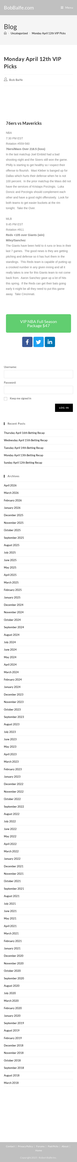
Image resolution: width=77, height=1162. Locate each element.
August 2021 (12, 896)
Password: (10, 382)
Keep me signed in (20, 398)
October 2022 (12, 799)
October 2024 (12, 619)
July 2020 (10, 993)
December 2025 (13, 515)
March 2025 (11, 582)
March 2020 (11, 1000)
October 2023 (12, 709)
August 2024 (12, 634)
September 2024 (14, 627)
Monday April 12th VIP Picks (49, 33)
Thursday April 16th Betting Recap (24, 432)
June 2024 (10, 649)
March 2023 (11, 761)
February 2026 (13, 500)
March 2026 (11, 492)
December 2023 (13, 694)
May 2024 (10, 657)
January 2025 (12, 597)
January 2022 (12, 858)
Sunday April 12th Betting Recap (23, 462)
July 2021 (10, 903)
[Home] (5, 33)
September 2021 (14, 888)
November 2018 (14, 1052)
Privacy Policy (25, 1146)
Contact (10, 1146)
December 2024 (13, 604)
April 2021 (10, 926)
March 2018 (11, 1082)
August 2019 (12, 1030)
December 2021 (13, 866)
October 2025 (12, 530)
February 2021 (13, 941)
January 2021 (12, 948)
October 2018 (12, 1060)
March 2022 (11, 851)
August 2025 (12, 545)
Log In (64, 407)
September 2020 (14, 978)
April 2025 (10, 574)
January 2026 (12, 507)
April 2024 (10, 664)
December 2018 (13, 1045)
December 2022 (13, 784)
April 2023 (10, 754)
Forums (40, 1146)
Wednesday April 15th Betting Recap (25, 440)
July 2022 (10, 821)
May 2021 (10, 918)
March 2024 (11, 672)
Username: (10, 367)
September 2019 (14, 1023)
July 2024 (10, 642)
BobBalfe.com (19, 7)
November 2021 (14, 873)
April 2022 (10, 844)
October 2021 (12, 881)
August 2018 (12, 1075)
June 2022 (10, 829)
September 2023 (14, 717)
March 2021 (11, 933)
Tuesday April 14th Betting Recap (23, 447)
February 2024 (13, 679)
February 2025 (13, 589)
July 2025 (10, 552)
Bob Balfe (16, 79)
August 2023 (12, 724)
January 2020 (12, 1015)
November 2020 (14, 963)
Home (38, 1150)
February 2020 (13, 1008)
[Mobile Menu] (67, 7)
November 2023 (14, 702)
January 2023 (12, 776)
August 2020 (12, 985)
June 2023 (10, 739)
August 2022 (12, 814)
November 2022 (14, 791)
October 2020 (12, 970)
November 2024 (14, 612)
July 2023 (10, 731)
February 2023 (13, 769)
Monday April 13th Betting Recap (23, 455)
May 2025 (10, 567)
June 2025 (10, 560)
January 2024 (12, 687)
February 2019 (13, 1038)
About (65, 1146)
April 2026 (10, 485)
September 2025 (14, 537)
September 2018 (14, 1067)
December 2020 (13, 955)
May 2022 (10, 836)
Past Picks (53, 1146)
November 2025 (14, 522)
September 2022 (14, 806)
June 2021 (10, 911)
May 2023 (10, 746)
